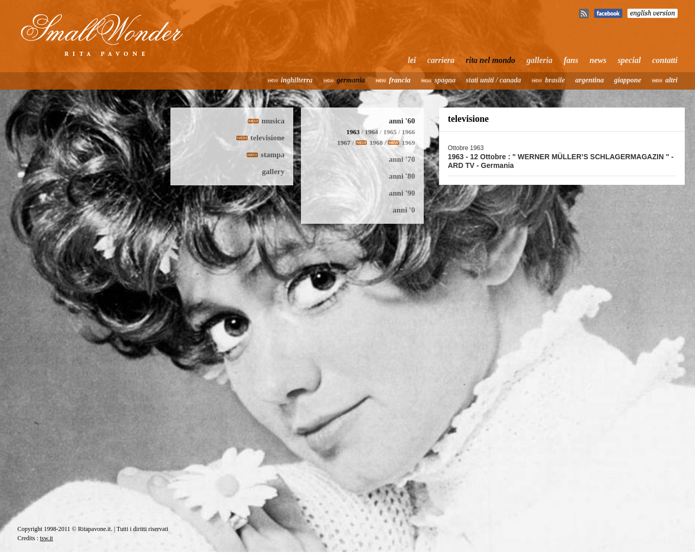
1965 (390, 132)
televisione (267, 138)
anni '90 (402, 193)
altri (671, 80)
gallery (273, 171)
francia (399, 80)
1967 (344, 142)
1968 (376, 142)
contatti (665, 60)
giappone (627, 80)
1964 (371, 132)
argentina (589, 80)
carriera (440, 60)
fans (571, 60)
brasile (555, 80)
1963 (353, 132)
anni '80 (402, 176)
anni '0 (404, 210)
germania (351, 80)
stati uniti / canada (493, 80)
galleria (540, 60)
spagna (445, 80)
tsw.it (46, 538)
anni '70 (402, 159)
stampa (272, 155)
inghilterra (297, 80)
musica (273, 121)
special (629, 60)
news (598, 60)
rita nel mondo (490, 60)
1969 (408, 142)
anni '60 (402, 121)
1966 (408, 132)
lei (412, 60)
